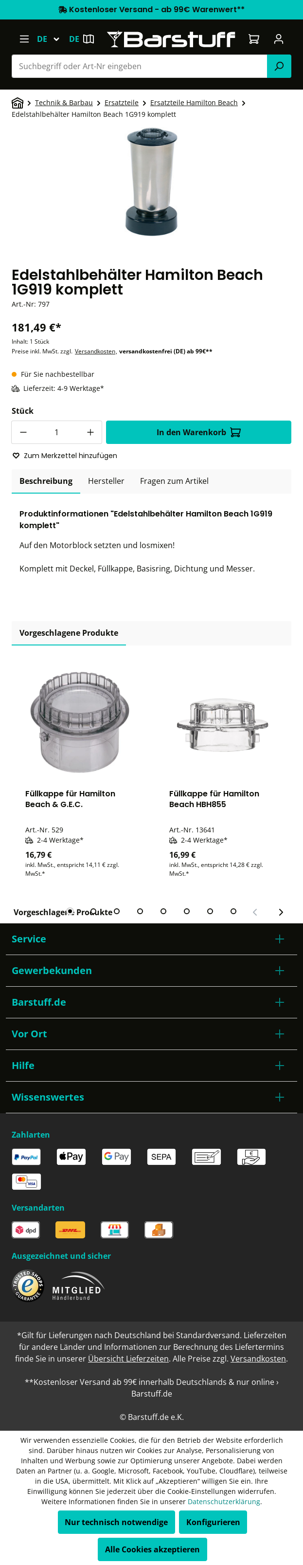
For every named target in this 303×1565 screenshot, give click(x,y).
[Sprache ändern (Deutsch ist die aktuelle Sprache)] (52, 39)
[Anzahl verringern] (23, 432)
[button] (151, 939)
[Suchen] (279, 66)
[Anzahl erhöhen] (90, 432)
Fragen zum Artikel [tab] (174, 481)
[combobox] (139, 66)
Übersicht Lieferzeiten (128, 1358)
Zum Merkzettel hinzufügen (64, 455)
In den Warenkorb (199, 432)
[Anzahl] (56, 432)
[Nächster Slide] (280, 912)
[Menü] (24, 39)
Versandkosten (95, 351)
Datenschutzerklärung (224, 1501)
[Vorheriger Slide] (255, 912)
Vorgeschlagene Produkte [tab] (68, 632)
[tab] (46, 481)
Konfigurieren (213, 1522)
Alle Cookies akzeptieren (152, 1549)
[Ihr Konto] (279, 39)
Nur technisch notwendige (116, 1522)
